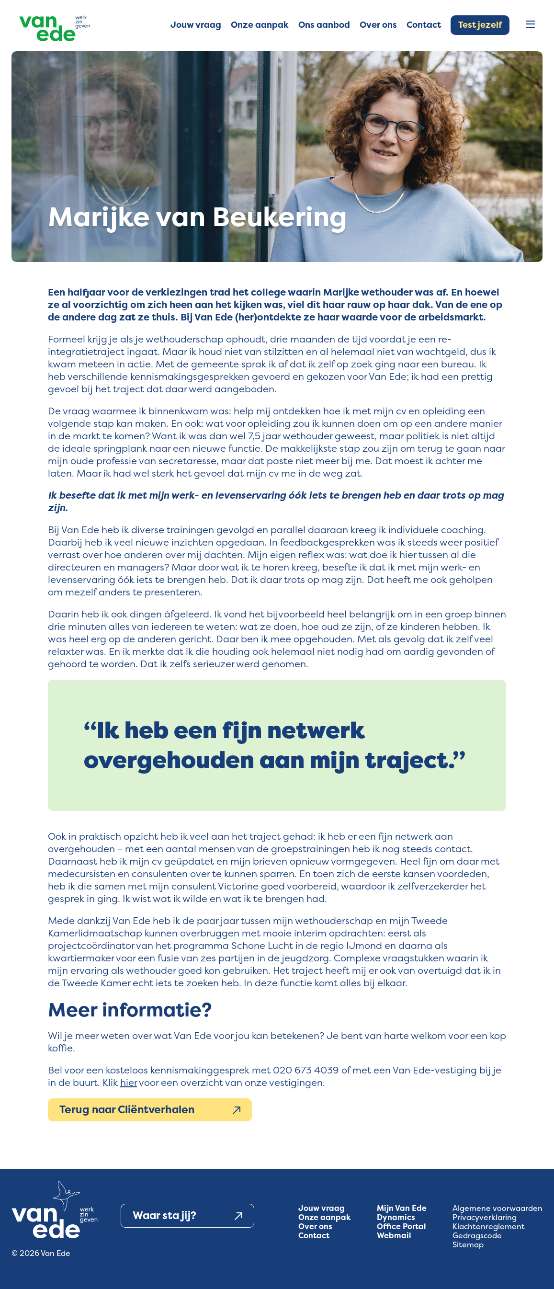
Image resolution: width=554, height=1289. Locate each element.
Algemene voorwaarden (497, 1208)
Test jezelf (480, 25)
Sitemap (468, 1245)
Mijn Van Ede (402, 1208)
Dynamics (396, 1217)
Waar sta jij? (187, 1216)
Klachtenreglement (488, 1226)
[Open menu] (530, 25)
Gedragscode (477, 1236)
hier (128, 1082)
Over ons (315, 1226)
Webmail (394, 1236)
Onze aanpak (324, 1217)
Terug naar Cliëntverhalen (149, 1110)
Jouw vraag (321, 1208)
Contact (313, 1236)
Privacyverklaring (484, 1217)
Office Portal (401, 1226)
